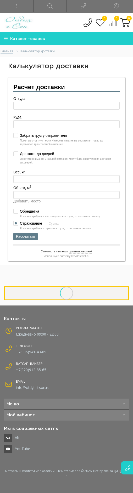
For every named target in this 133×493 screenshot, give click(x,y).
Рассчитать (25, 236)
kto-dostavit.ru (80, 256)
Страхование (42, 223)
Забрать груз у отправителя (43, 135)
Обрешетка (29, 211)
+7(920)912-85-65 (31, 369)
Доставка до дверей (37, 154)
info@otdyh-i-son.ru (32, 387)
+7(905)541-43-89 (31, 351)
